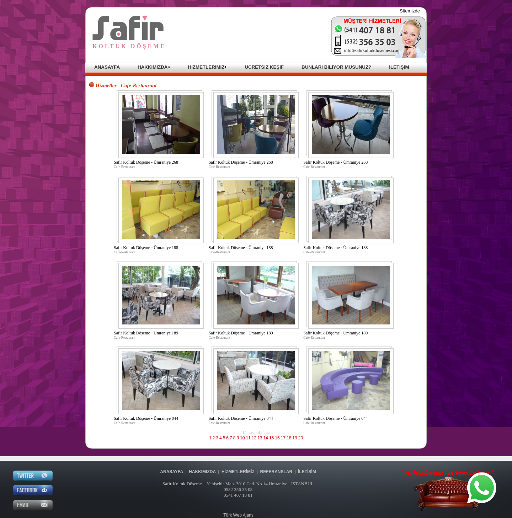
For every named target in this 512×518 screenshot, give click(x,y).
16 (277, 437)
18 (289, 437)
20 (300, 437)
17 (283, 437)
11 (248, 437)
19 (294, 437)
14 (265, 437)
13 (259, 437)
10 (242, 437)
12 (254, 437)
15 (271, 437)
